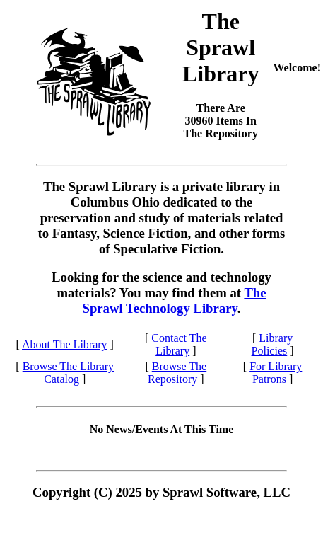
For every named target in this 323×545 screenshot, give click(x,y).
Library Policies (272, 344)
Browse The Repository (177, 372)
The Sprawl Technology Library (174, 300)
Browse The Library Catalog (68, 372)
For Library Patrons (275, 372)
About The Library (64, 344)
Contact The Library (178, 344)
